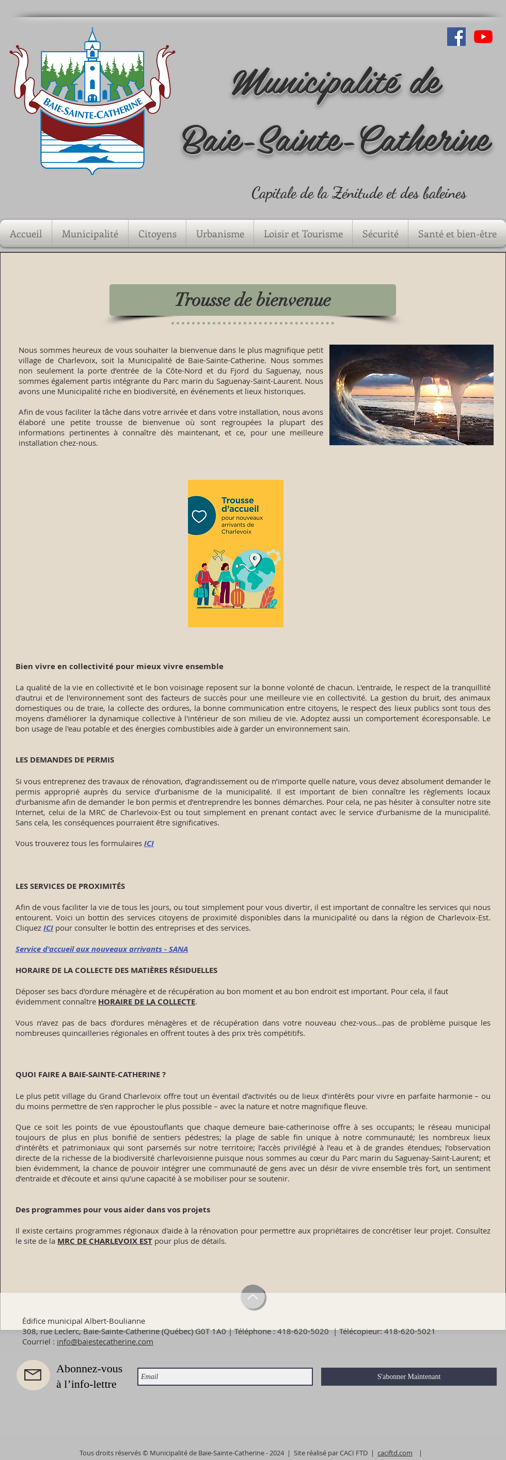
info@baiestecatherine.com (105, 1341)
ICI (149, 843)
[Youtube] (483, 36)
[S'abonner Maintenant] (409, 1377)
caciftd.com (395, 1452)
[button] (90, 233)
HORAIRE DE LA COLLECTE (146, 1001)
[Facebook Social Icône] (456, 36)
